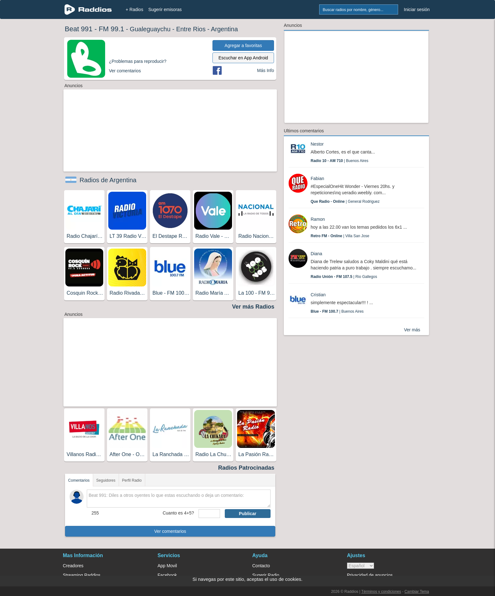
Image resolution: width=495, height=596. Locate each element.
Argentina (224, 29)
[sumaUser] (209, 513)
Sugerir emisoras (165, 9)
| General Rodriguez (345, 201)
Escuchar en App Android (243, 57)
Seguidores (106, 480)
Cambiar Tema (416, 591)
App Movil (167, 565)
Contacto (261, 565)
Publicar (247, 513)
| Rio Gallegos (344, 276)
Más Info (265, 70)
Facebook (167, 575)
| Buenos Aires (339, 161)
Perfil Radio (132, 480)
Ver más (412, 329)
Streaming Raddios (81, 575)
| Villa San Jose (340, 236)
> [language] (360, 566)
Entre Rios (191, 29)
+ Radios (134, 9)
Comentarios (79, 480)
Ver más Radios (253, 307)
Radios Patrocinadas (246, 468)
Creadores (73, 565)
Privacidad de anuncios (370, 575)
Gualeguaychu (150, 29)
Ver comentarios (170, 531)
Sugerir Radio (265, 575)
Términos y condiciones (381, 591)
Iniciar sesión (417, 9)
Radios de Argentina (108, 180)
